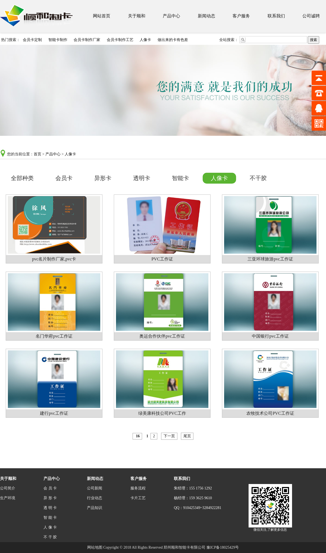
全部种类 (22, 178)
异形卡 (102, 178)
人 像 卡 (50, 527)
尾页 (187, 436)
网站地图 (94, 547)
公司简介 (7, 488)
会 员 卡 (50, 488)
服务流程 (138, 488)
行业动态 (94, 498)
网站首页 (101, 16)
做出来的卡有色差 (173, 40)
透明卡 (141, 178)
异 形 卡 (50, 498)
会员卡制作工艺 (120, 40)
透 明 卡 (50, 508)
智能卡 (180, 178)
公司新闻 (94, 488)
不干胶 (258, 178)
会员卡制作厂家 (87, 40)
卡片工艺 (138, 498)
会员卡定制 (32, 40)
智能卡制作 (57, 40)
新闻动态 (206, 16)
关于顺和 (136, 16)
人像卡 (145, 40)
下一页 (169, 436)
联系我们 (276, 16)
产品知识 (94, 508)
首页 (37, 154)
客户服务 (241, 16)
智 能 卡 (50, 518)
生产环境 (7, 498)
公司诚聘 (311, 16)
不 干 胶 (50, 537)
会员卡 (64, 178)
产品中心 (171, 16)
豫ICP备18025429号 (222, 547)
